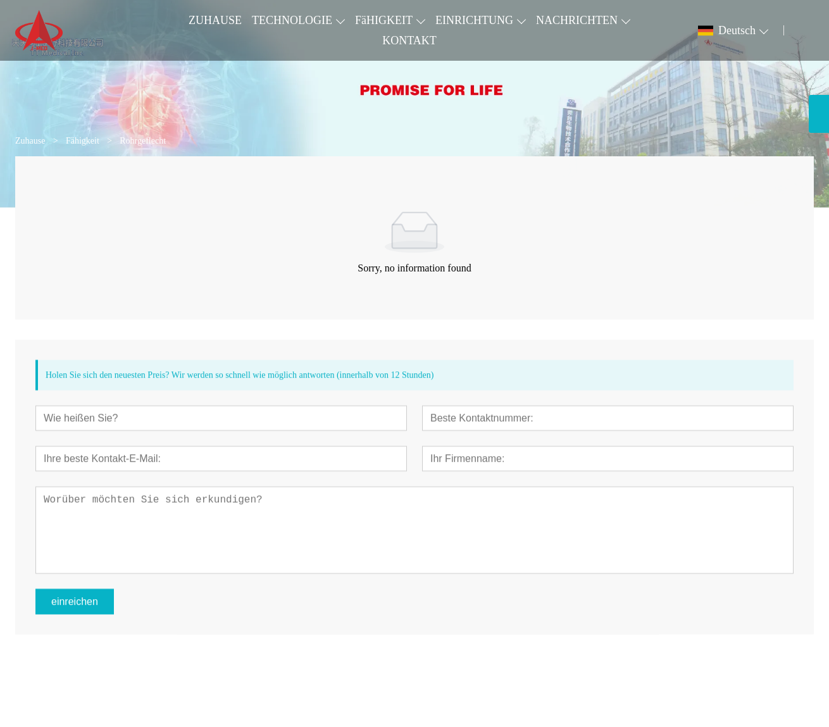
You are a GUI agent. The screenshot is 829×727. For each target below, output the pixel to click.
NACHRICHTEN (577, 20)
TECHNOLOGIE (292, 20)
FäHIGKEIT (384, 20)
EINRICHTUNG (474, 20)
